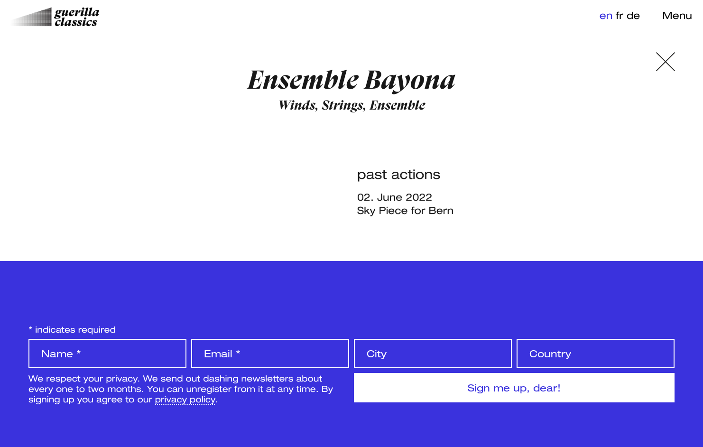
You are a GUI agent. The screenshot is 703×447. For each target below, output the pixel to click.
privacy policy (185, 399)
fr (619, 15)
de (633, 15)
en (606, 15)
